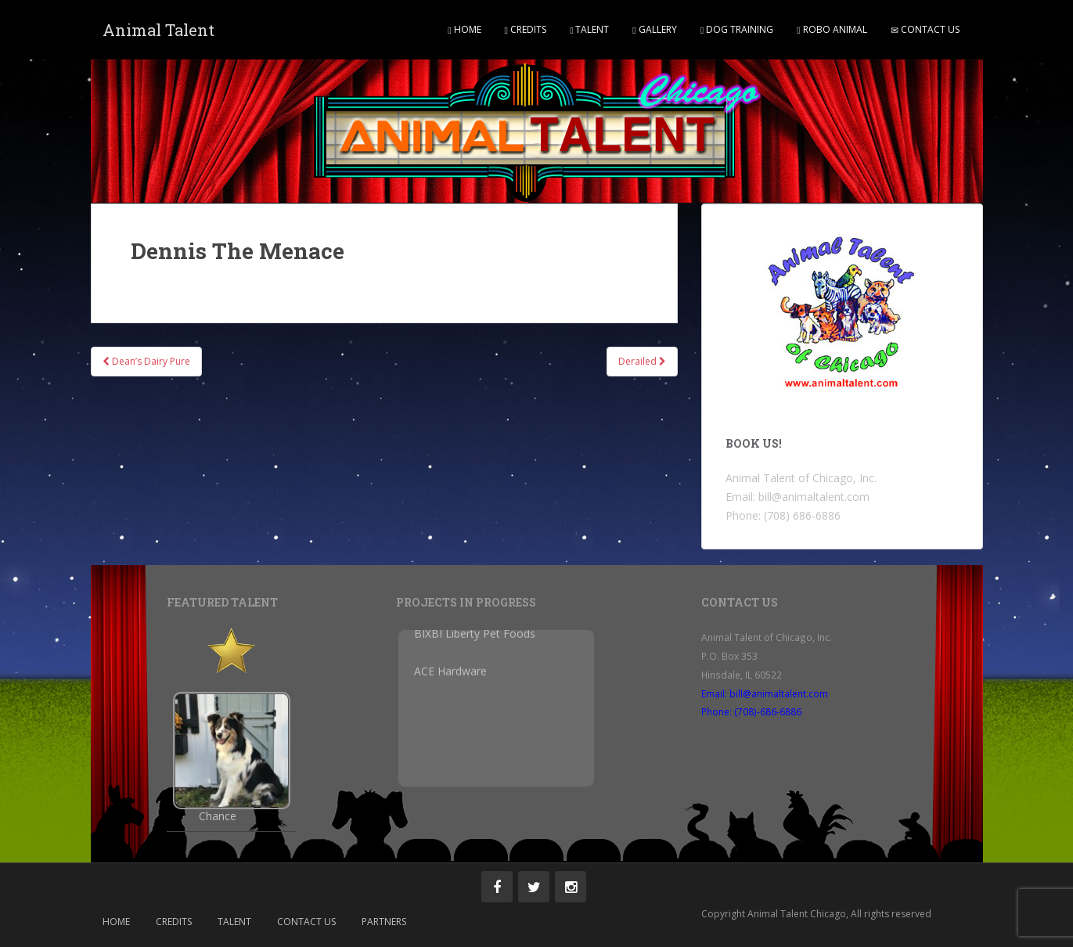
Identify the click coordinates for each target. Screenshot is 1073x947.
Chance (217, 816)
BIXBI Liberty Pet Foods (474, 629)
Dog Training (736, 29)
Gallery (654, 29)
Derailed (642, 361)
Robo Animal (831, 29)
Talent (589, 29)
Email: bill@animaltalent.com (764, 693)
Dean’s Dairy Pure (146, 361)
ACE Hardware (450, 667)
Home (464, 29)
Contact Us (925, 29)
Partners (384, 921)
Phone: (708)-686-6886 (751, 711)
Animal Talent (158, 30)
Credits (525, 29)
